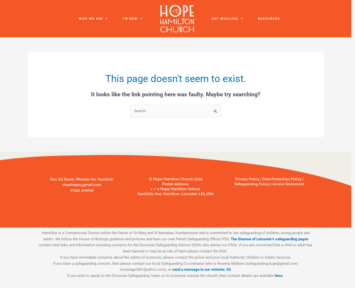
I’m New (133, 18)
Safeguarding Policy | (253, 184)
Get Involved (227, 18)
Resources (269, 19)
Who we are (93, 18)
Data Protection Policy (282, 179)
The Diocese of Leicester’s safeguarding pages (269, 239)
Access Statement (288, 184)
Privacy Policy (247, 179)
